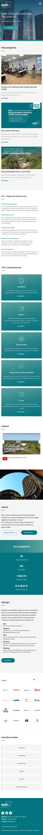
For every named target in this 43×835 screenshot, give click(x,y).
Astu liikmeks (8, 28)
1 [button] (34, 680)
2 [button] (36, 680)
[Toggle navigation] (41, 3)
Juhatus (21, 779)
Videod (21, 771)
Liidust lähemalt (9, 533)
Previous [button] (2, 442)
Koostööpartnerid (21, 787)
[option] (21, 447)
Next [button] (40, 442)
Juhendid (22, 748)
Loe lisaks (7, 660)
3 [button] (38, 680)
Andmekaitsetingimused (9, 826)
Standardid (21, 755)
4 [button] (41, 680)
